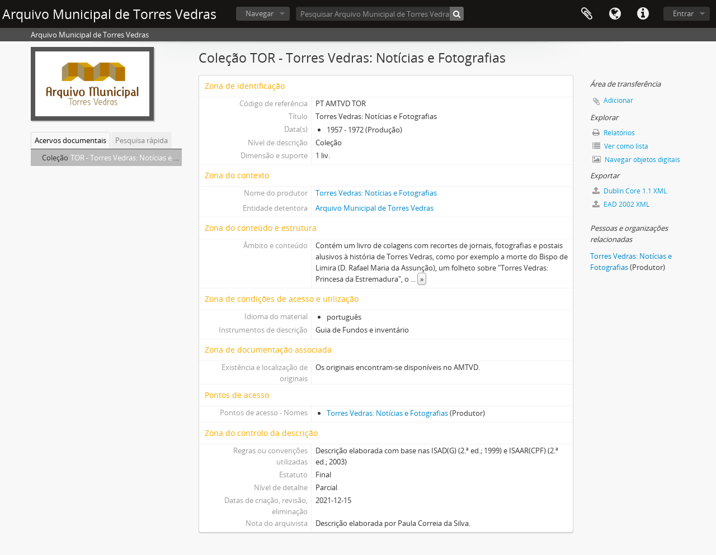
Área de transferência (587, 14)
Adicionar (618, 100)
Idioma (615, 14)
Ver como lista (620, 146)
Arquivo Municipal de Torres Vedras (374, 208)
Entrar (683, 13)
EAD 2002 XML (620, 204)
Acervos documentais (70, 140)
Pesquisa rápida (141, 140)
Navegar (260, 13)
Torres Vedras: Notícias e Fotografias (376, 193)
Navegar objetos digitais (636, 159)
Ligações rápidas (643, 14)
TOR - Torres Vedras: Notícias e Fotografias (140, 158)
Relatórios (613, 132)
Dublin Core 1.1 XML (629, 191)
